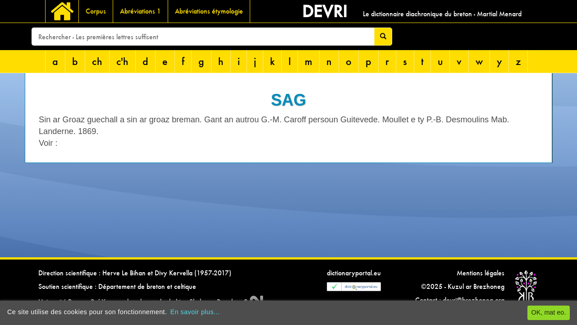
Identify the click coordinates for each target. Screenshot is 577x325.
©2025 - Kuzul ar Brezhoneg (462, 286)
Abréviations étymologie (209, 11)
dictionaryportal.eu (354, 273)
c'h (122, 61)
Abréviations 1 (140, 11)
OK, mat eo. (548, 312)
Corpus (96, 11)
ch (97, 61)
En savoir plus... (195, 312)
